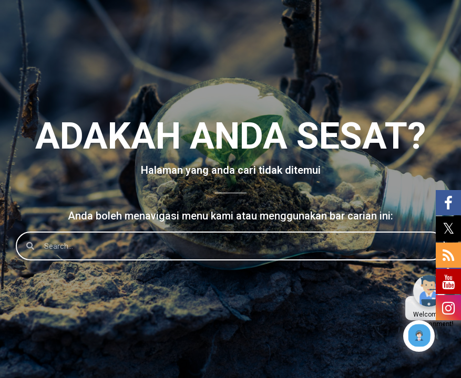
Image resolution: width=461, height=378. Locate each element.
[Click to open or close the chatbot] (419, 336)
